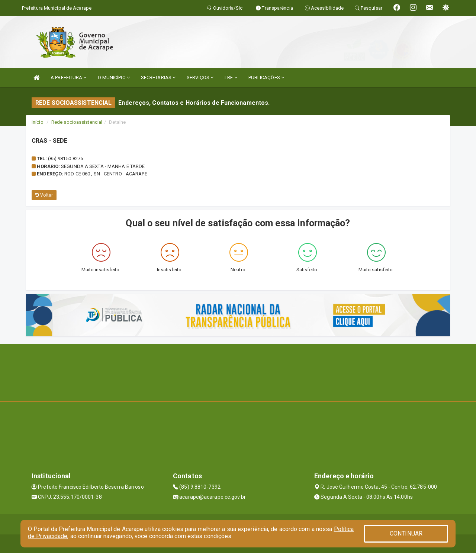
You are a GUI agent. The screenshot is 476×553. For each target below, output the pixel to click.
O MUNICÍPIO (114, 77)
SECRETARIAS (158, 77)
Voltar (44, 195)
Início (38, 122)
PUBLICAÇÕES (266, 77)
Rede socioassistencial (76, 122)
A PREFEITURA (68, 77)
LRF (231, 77)
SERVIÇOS (200, 77)
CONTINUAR (406, 533)
